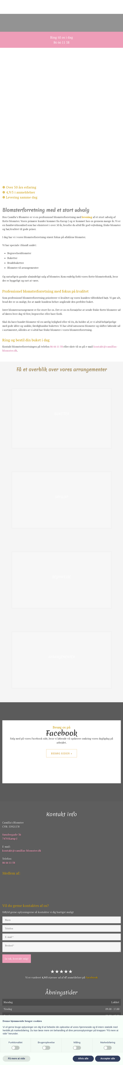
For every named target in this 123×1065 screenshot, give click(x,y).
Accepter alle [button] (107, 1058)
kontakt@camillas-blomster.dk (21, 850)
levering (87, 217)
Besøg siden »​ (61, 753)
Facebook (92, 977)
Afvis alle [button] (83, 1058)
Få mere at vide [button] (16, 1058)
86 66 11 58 (56, 346)
